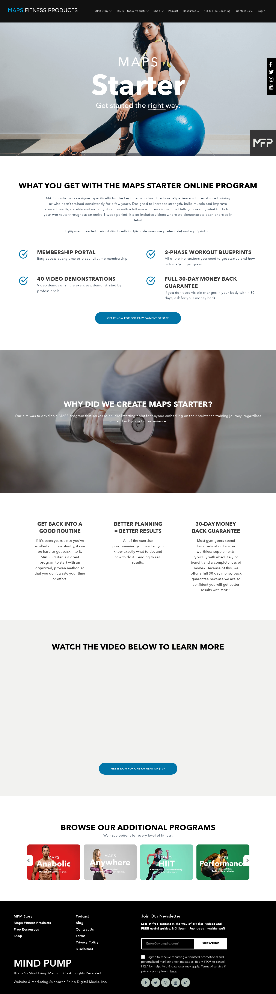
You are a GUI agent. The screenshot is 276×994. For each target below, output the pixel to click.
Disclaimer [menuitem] (84, 949)
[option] (54, 862)
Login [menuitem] (261, 11)
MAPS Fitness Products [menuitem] (131, 11)
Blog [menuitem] (79, 923)
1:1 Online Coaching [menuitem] (217, 11)
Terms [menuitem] (81, 936)
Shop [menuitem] (157, 11)
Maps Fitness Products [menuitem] (32, 923)
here (173, 971)
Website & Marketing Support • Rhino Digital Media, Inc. (60, 981)
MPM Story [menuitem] (102, 11)
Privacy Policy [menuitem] (87, 942)
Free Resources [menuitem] (26, 929)
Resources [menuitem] (189, 11)
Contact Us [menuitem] (243, 11)
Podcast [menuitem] (173, 11)
